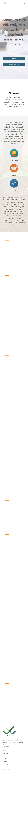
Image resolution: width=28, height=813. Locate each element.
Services (5, 756)
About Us (5, 753)
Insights (5, 759)
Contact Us (6, 764)
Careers (5, 761)
